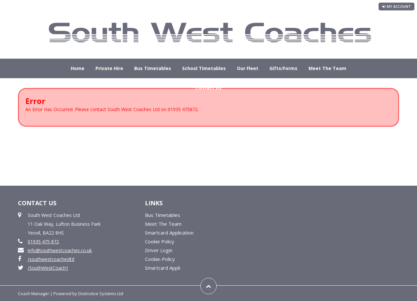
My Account (396, 6)
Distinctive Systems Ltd (100, 293)
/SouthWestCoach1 (48, 268)
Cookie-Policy (160, 259)
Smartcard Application (169, 232)
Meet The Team (327, 68)
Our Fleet (247, 68)
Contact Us (208, 88)
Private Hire (109, 68)
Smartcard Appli (162, 268)
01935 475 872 (43, 241)
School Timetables (204, 68)
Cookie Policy (159, 241)
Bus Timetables (152, 68)
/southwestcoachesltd (51, 259)
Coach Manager (33, 293)
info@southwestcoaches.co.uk (60, 250)
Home (77, 68)
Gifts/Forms (283, 68)
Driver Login (158, 250)
